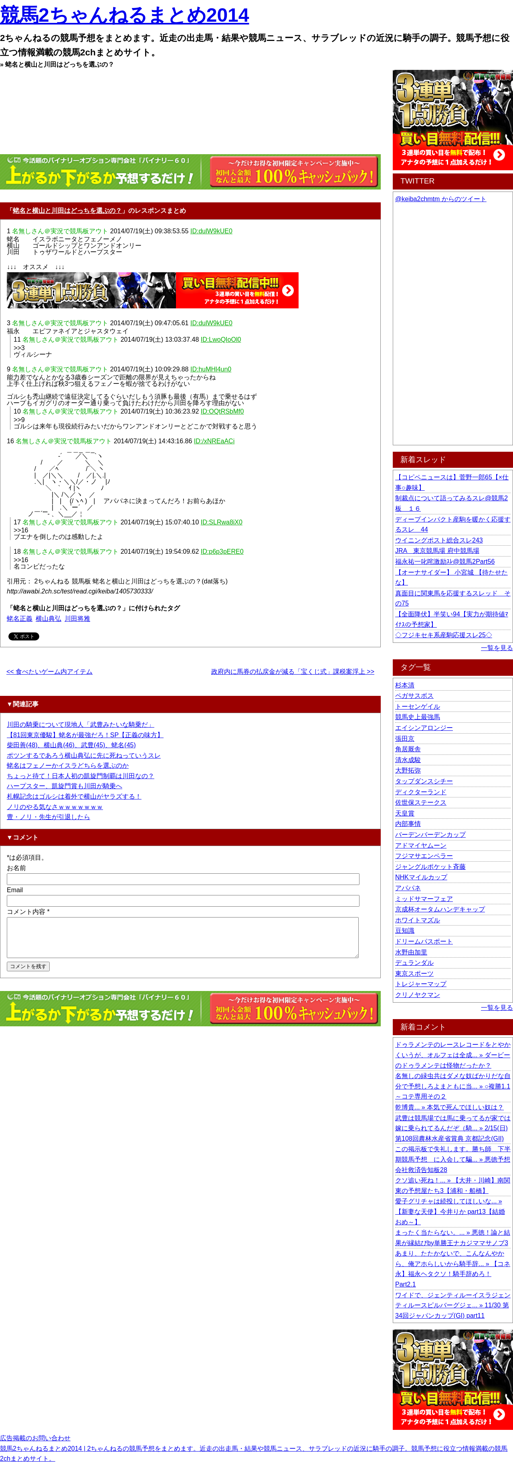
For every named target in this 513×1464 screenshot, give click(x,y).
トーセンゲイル (417, 706)
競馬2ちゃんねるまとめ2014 (124, 15)
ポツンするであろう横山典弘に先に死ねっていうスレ (84, 755)
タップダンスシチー (424, 781)
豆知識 (404, 930)
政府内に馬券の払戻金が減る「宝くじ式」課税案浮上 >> (292, 671)
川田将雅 (77, 618)
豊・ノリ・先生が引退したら (48, 817)
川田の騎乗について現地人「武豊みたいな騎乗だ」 (80, 724)
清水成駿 (408, 759)
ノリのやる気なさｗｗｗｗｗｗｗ (55, 806)
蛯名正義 (19, 618)
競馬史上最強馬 (417, 717)
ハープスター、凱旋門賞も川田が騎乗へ (64, 786)
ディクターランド (420, 792)
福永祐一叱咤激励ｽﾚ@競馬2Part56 (445, 561)
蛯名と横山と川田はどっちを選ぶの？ (67, 210)
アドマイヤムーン (420, 845)
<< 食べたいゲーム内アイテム (49, 671)
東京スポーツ (414, 973)
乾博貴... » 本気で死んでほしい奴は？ (449, 1107)
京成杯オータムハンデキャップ (440, 909)
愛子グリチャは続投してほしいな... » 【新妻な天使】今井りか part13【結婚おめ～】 (450, 1211)
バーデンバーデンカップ (430, 834)
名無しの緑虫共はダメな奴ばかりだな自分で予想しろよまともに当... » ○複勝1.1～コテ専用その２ (453, 1086)
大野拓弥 (408, 770)
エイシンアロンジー (424, 727)
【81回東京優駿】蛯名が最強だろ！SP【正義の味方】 (85, 735)
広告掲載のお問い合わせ (35, 1438)
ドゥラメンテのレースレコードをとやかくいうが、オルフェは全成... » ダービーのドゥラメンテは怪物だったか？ (453, 1054)
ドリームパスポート (424, 941)
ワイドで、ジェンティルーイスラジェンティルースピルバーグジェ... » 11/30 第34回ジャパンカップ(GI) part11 (453, 1305)
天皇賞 (404, 813)
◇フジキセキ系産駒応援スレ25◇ (443, 635)
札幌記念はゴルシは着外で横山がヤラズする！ (74, 796)
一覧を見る (497, 647)
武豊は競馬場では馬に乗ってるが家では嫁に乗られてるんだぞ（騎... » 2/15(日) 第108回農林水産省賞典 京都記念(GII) (453, 1128)
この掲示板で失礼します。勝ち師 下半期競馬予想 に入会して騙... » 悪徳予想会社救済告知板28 (453, 1159)
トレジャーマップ (420, 984)
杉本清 (404, 685)
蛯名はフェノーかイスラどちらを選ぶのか (68, 765)
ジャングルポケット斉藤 (430, 866)
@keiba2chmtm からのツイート (441, 199)
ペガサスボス (414, 695)
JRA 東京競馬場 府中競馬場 (437, 550)
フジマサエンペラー (424, 855)
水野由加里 (411, 952)
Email (15, 890)
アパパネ (408, 888)
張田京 (404, 738)
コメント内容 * (28, 911)
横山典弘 (48, 618)
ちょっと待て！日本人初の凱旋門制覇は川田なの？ (80, 776)
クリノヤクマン (417, 994)
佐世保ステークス (420, 802)
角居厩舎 (408, 749)
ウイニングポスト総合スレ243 (439, 540)
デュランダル (414, 962)
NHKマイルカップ (421, 877)
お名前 (16, 868)
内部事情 (408, 823)
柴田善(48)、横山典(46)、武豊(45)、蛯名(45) (71, 745)
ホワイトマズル (417, 920)
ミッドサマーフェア (424, 898)
